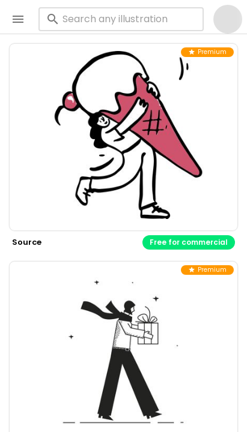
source (26, 242)
